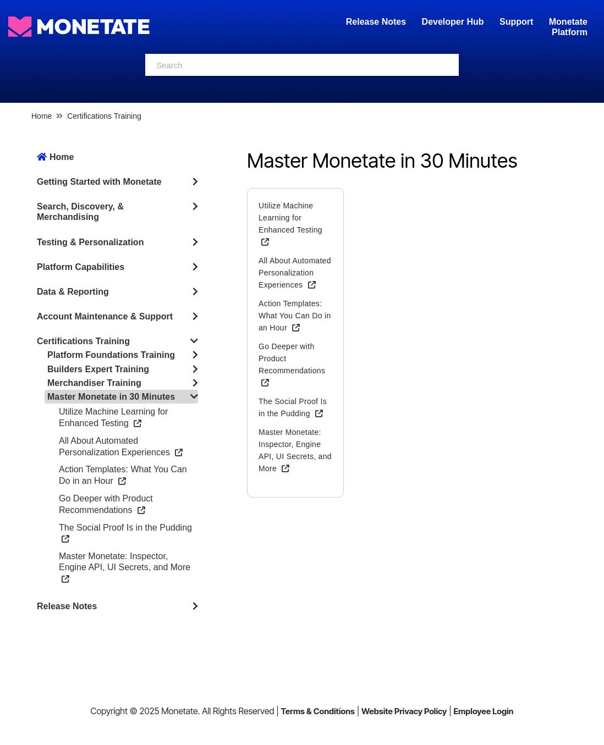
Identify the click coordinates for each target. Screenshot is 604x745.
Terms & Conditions (318, 711)
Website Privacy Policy (404, 711)
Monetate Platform (568, 27)
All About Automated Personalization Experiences (295, 272)
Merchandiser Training (94, 383)
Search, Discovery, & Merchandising (80, 212)
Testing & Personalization (90, 242)
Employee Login (483, 711)
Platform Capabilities (80, 267)
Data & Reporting (73, 291)
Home (41, 116)
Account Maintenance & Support (105, 316)
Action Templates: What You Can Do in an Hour (295, 315)
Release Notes (377, 21)
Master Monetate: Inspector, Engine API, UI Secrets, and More (124, 567)
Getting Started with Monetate (99, 181)
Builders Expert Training (98, 369)
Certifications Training (104, 116)
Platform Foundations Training (111, 355)
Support (516, 21)
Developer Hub (453, 21)
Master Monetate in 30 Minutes (111, 396)
